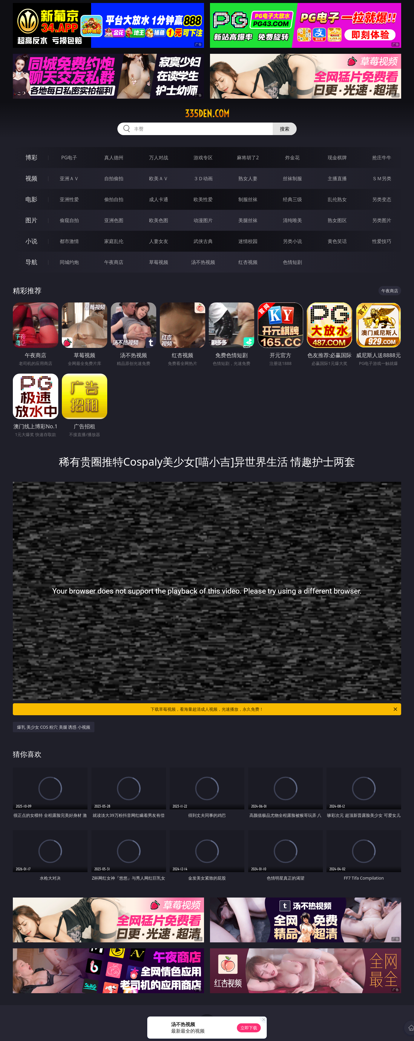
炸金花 (292, 157)
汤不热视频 (203, 262)
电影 (31, 199)
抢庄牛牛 (381, 157)
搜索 (284, 129)
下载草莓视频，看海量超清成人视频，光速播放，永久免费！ (274, 709)
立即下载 (248, 1028)
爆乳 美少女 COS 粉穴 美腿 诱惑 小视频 (53, 727)
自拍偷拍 (113, 178)
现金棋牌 (337, 157)
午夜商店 (113, 262)
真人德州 (113, 157)
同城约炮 (69, 262)
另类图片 (381, 220)
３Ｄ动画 (203, 178)
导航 (31, 262)
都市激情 (69, 241)
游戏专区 (203, 157)
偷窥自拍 (69, 220)
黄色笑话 (337, 241)
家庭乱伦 (113, 241)
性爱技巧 (381, 241)
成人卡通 (158, 199)
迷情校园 (247, 241)
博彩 (31, 157)
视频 (31, 178)
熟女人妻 (247, 178)
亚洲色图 (113, 220)
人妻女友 (158, 241)
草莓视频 (158, 262)
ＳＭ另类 (381, 178)
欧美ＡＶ (158, 178)
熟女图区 (337, 220)
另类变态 (381, 199)
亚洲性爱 (69, 199)
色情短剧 (292, 262)
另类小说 (292, 241)
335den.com (207, 114)
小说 (31, 241)
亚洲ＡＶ (69, 178)
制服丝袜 (247, 199)
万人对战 (158, 157)
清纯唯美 (292, 220)
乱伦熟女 (337, 199)
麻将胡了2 (248, 157)
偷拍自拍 (113, 199)
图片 (31, 220)
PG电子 (69, 157)
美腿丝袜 (247, 220)
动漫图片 (203, 220)
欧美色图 (158, 220)
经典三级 (292, 199)
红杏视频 (247, 262)
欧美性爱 (203, 199)
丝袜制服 (292, 178)
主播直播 (337, 178)
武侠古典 (203, 241)
